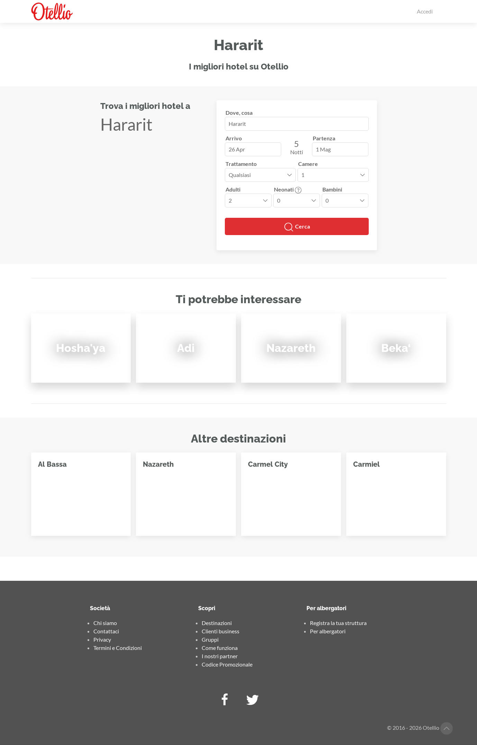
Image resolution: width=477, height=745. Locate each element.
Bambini (332, 189)
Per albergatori (328, 631)
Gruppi (210, 639)
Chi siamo (105, 623)
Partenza (324, 138)
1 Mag (323, 149)
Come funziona (220, 647)
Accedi (425, 11)
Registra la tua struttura (338, 623)
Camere (308, 163)
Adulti (233, 189)
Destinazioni (217, 623)
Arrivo (234, 138)
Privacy (102, 639)
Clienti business (220, 631)
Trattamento (241, 163)
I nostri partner (220, 656)
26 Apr (237, 149)
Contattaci (106, 631)
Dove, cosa (239, 112)
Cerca (297, 227)
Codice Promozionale (227, 664)
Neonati (288, 189)
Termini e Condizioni (117, 647)
